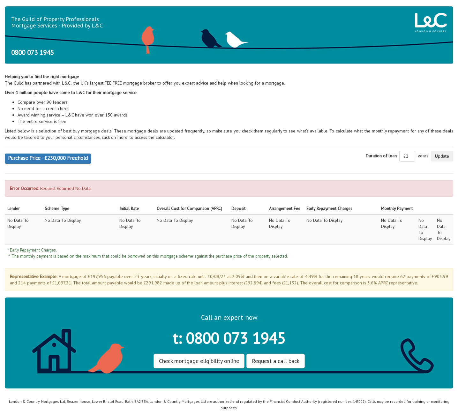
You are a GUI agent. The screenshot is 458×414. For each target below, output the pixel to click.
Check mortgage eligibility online (199, 361)
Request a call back (275, 361)
